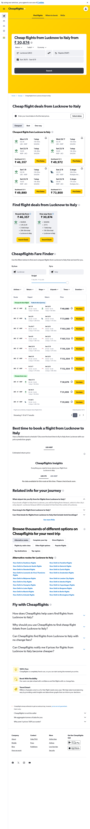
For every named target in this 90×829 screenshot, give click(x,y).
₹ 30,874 (22, 42)
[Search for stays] (4, 21)
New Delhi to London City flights (62, 578)
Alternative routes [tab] (21, 540)
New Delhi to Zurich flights (60, 569)
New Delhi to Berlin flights (59, 592)
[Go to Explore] (4, 31)
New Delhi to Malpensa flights (24, 578)
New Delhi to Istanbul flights (60, 582)
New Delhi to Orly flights (22, 582)
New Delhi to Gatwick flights (60, 566)
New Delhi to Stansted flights (24, 569)
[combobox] (19, 47)
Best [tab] (28, 126)
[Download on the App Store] (74, 748)
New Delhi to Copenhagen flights (62, 585)
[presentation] (31, 43)
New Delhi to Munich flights (23, 592)
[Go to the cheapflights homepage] (17, 9)
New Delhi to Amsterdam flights (62, 573)
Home (13, 96)
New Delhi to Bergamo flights (61, 588)
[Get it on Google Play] (74, 742)
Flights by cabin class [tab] (22, 545)
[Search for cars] (4, 26)
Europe (20, 96)
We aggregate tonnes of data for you (50, 717)
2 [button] (79, 415)
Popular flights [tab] (60, 545)
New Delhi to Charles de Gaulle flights (27, 566)
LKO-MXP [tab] (49, 447)
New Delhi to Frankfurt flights (61, 563)
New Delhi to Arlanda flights (23, 595)
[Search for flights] (4, 16)
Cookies (40, 2)
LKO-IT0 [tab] (44, 476)
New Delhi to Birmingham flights (62, 595)
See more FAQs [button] (49, 520)
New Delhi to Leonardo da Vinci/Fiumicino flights (29, 574)
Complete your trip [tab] (40, 540)
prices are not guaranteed (59, 706)
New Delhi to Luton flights (23, 588)
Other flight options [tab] (42, 545)
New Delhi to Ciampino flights (24, 585)
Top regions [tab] (36, 551)
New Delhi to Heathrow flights (24, 563)
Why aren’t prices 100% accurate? (50, 721)
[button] (87, 2)
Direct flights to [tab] (58, 540)
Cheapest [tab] (18, 126)
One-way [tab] (38, 126)
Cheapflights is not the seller (50, 713)
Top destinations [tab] (21, 551)
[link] (23, 239)
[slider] (67, 282)
